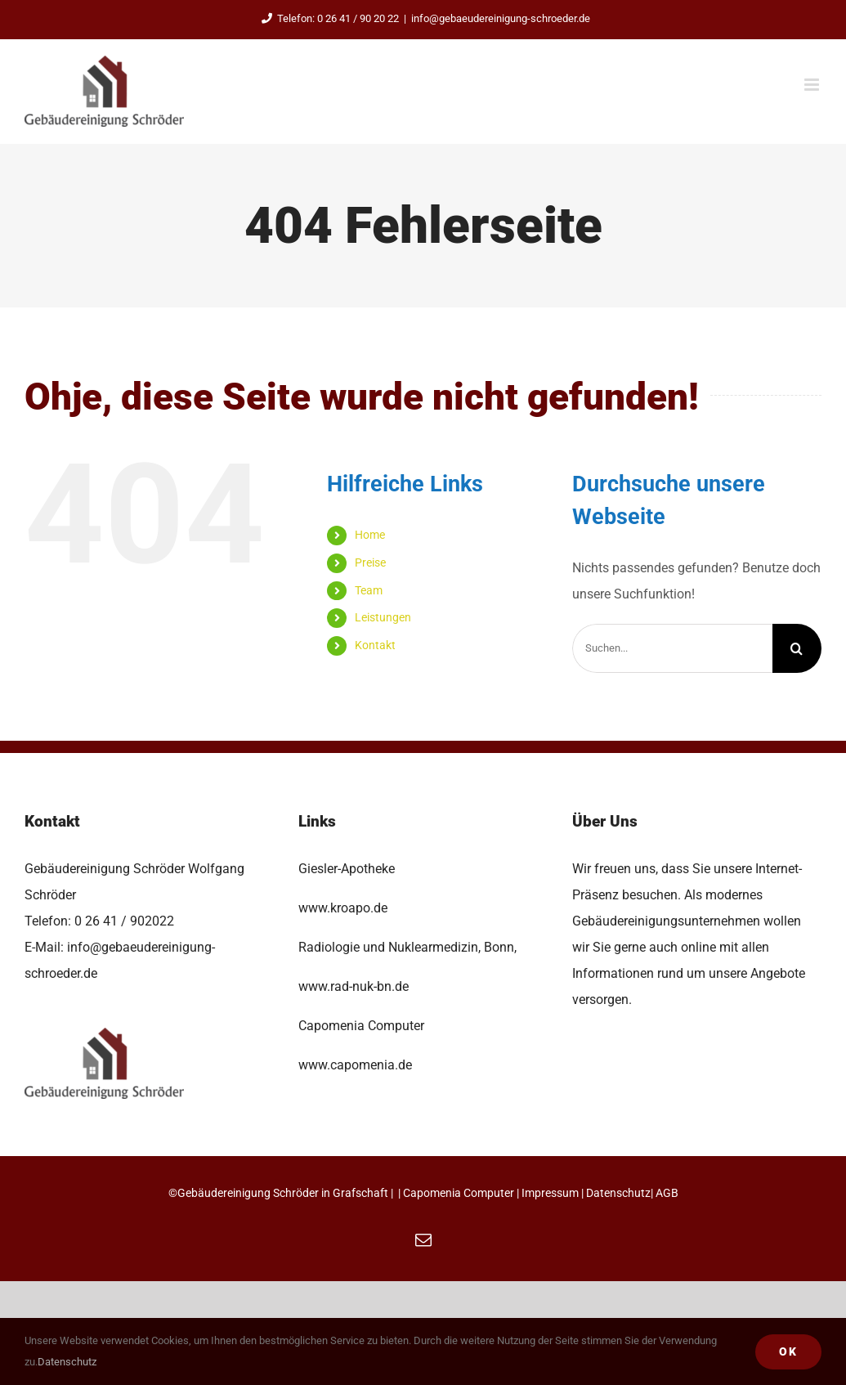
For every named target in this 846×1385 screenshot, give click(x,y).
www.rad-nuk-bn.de (353, 986)
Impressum (550, 1192)
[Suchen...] (672, 648)
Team (369, 590)
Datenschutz (618, 1192)
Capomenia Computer (458, 1192)
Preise (370, 562)
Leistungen (383, 617)
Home (370, 534)
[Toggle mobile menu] (812, 84)
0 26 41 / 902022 (124, 921)
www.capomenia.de (355, 1065)
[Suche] (796, 648)
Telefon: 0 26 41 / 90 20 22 (327, 18)
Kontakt (375, 645)
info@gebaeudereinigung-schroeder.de (500, 18)
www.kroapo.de (342, 908)
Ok (788, 1351)
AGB (667, 1192)
